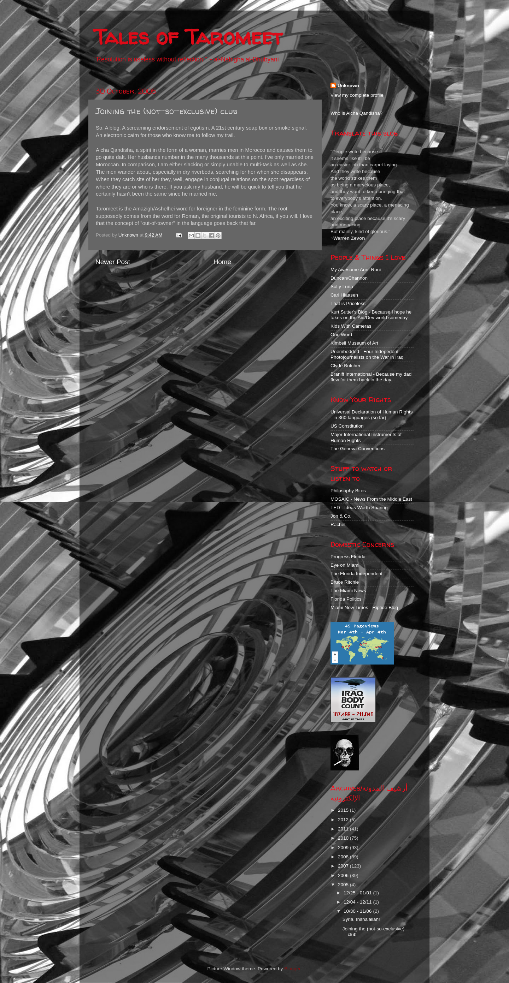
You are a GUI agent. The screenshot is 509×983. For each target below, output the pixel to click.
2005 (344, 884)
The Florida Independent (356, 573)
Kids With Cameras (350, 326)
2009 (344, 847)
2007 (344, 866)
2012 (344, 819)
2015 (344, 810)
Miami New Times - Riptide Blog (364, 607)
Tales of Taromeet (188, 36)
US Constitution (347, 426)
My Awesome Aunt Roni (355, 269)
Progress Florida (347, 556)
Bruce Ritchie (344, 582)
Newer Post (112, 262)
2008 (344, 856)
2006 (344, 875)
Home (222, 262)
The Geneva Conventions (357, 448)
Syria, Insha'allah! (361, 919)
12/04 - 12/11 (358, 902)
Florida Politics (346, 599)
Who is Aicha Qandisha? (356, 113)
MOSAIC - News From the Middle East (371, 499)
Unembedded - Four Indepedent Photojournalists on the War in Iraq (367, 354)
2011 (344, 829)
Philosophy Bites (348, 490)
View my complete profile (357, 95)
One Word (341, 334)
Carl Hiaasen (344, 295)
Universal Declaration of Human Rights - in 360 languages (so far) (371, 414)
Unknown (348, 85)
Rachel (337, 524)
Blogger (292, 968)
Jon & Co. (340, 516)
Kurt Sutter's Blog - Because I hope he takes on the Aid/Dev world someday (370, 314)
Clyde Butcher (345, 365)
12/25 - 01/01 (358, 892)
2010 (344, 838)
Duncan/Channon (349, 278)
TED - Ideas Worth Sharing (359, 507)
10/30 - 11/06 (358, 911)
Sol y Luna (341, 286)
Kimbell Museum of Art (354, 343)
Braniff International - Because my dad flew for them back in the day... (370, 376)
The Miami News (348, 590)
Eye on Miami (344, 565)
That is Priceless (347, 303)
